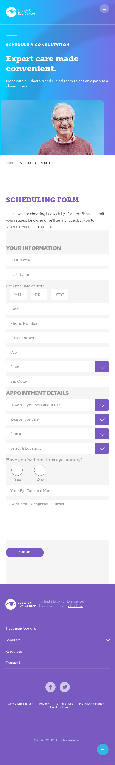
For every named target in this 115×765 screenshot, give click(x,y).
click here (75, 606)
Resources (13, 651)
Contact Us (14, 662)
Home (10, 163)
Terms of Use (64, 703)
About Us (12, 640)
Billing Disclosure (59, 707)
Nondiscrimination (91, 703)
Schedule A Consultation (38, 163)
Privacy (44, 703)
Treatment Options (20, 628)
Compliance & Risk (20, 703)
